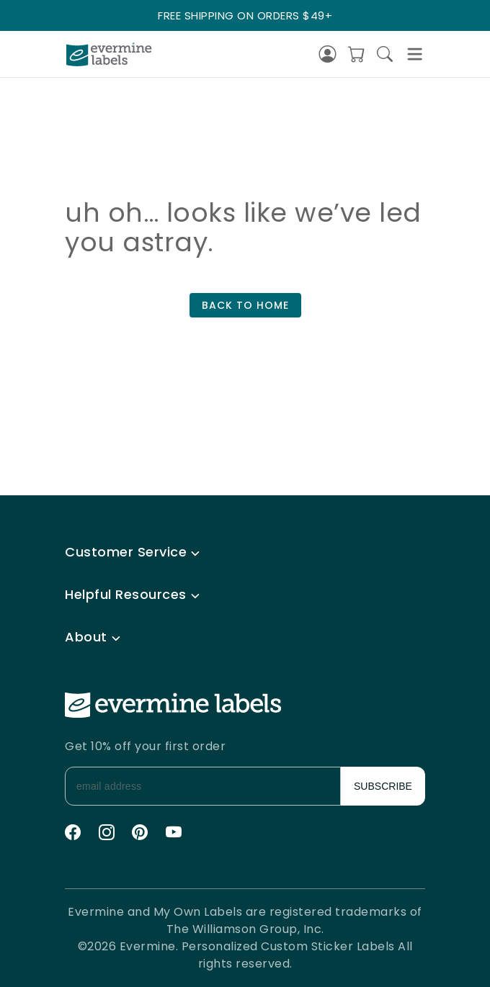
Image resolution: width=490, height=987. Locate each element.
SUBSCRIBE (383, 786)
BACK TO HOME (245, 305)
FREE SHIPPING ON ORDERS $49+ (245, 15)
